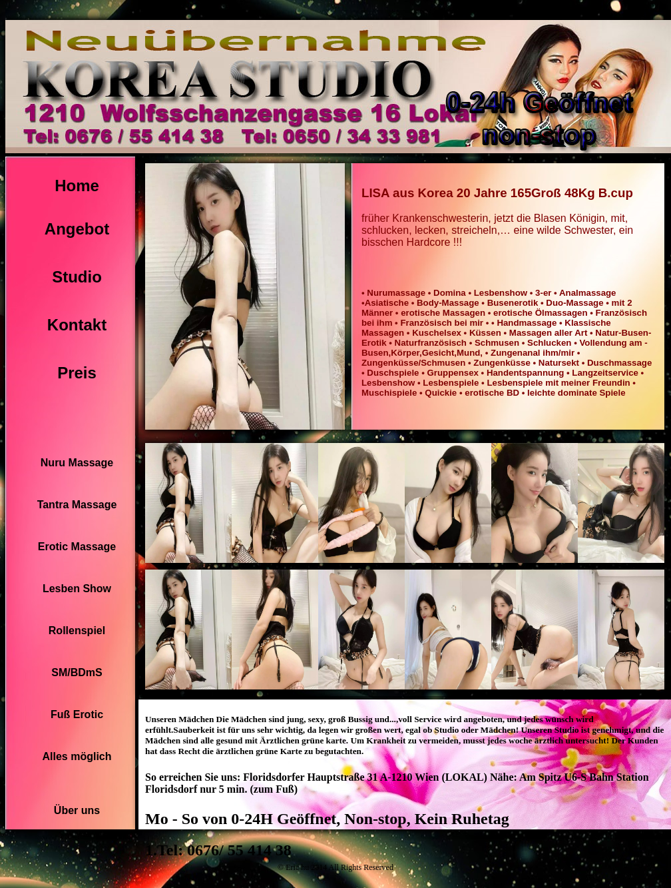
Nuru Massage (77, 462)
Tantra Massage (77, 504)
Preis (77, 373)
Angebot (77, 229)
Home (77, 186)
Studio (77, 277)
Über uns (77, 810)
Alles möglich (76, 756)
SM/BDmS (76, 672)
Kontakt (77, 325)
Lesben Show (77, 588)
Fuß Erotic (77, 714)
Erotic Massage (77, 546)
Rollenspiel (77, 630)
